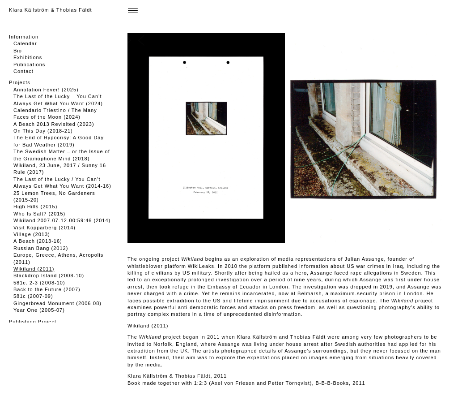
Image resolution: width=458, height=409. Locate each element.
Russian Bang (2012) (40, 248)
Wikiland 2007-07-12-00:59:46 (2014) (61, 220)
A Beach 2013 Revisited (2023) (53, 124)
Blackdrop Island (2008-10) (48, 275)
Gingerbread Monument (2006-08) (57, 303)
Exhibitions (27, 57)
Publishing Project (32, 321)
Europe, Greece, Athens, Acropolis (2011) (58, 258)
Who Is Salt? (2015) (39, 213)
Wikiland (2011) (33, 268)
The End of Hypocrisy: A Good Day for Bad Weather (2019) (58, 141)
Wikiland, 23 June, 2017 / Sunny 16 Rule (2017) (59, 169)
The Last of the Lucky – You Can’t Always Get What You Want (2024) (58, 100)
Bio (17, 50)
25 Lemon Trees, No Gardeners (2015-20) (54, 196)
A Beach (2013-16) (37, 241)
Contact (23, 71)
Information (23, 36)
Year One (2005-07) (39, 310)
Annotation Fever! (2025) (46, 89)
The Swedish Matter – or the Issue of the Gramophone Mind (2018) (61, 155)
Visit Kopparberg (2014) (44, 227)
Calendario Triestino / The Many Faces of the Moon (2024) (55, 114)
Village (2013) (31, 234)
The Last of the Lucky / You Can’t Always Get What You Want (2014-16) (62, 183)
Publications (29, 64)
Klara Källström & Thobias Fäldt (50, 10)
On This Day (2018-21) (43, 130)
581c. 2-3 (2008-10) (39, 282)
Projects (19, 82)
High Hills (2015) (35, 206)
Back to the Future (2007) (47, 289)
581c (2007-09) (33, 296)
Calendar (25, 43)
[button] (278, 138)
